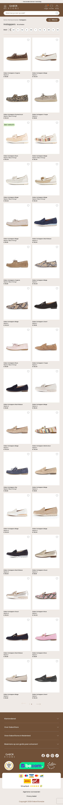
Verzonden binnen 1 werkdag (31, 1)
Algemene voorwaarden (31, 792)
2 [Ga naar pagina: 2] (31, 704)
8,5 (49, 30)
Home (5, 20)
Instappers (22, 20)
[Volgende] (38, 704)
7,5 (40, 30)
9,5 (58, 30)
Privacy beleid (31, 796)
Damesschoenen (13, 20)
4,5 (13, 30)
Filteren (52, 20)
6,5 (31, 30)
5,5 (22, 30)
